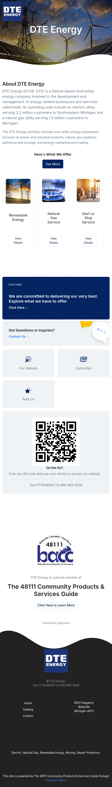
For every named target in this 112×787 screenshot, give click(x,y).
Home (28, 703)
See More (53, 164)
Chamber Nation (56, 780)
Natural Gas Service (53, 218)
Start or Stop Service (88, 218)
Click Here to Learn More (56, 605)
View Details (18, 240)
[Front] (13, 11)
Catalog (28, 709)
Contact (28, 715)
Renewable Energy (18, 217)
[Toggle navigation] (106, 11)
